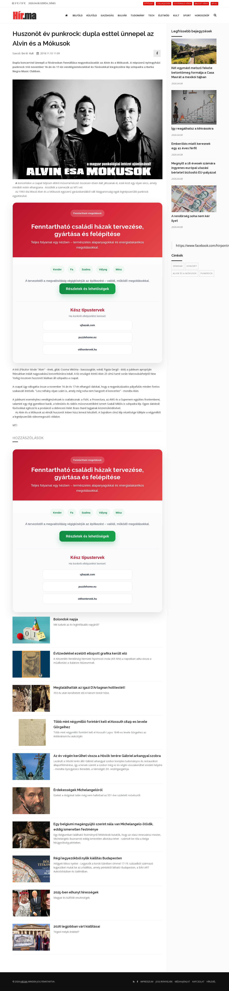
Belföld (77, 15)
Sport (187, 15)
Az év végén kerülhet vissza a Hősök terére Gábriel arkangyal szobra (107, 756)
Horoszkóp (202, 15)
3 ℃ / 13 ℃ (19, 3)
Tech (151, 15)
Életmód (163, 15)
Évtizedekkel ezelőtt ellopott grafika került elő (90, 653)
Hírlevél (211, 981)
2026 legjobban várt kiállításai (76, 926)
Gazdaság (107, 15)
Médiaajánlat (182, 981)
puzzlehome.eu (87, 337)
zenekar (178, 266)
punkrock (207, 273)
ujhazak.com (87, 325)
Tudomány (137, 15)
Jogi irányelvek (164, 981)
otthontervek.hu (87, 349)
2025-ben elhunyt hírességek (76, 892)
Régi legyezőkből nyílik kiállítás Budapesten (87, 858)
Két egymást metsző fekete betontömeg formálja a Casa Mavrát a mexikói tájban (192, 72)
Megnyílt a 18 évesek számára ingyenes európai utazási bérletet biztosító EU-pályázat (193, 168)
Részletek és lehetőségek (87, 289)
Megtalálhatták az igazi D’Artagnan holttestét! (89, 687)
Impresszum (146, 981)
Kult (176, 15)
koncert (192, 266)
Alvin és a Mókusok (185, 273)
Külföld (91, 15)
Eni (23, 53)
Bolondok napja (65, 619)
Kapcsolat (198, 981)
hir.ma (24, 981)
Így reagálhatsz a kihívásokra (192, 128)
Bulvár (122, 15)
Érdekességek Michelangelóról (78, 790)
